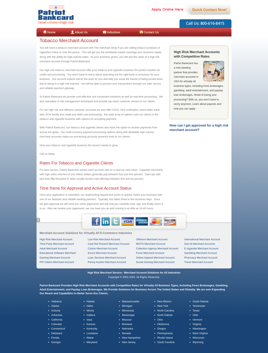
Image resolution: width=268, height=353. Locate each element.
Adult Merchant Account (53, 248)
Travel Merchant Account (198, 262)
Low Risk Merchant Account (104, 239)
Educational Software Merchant (58, 252)
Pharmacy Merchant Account (201, 257)
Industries (113, 32)
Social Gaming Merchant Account (155, 262)
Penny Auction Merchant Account (107, 262)
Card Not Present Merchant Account (109, 243)
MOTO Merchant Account (150, 243)
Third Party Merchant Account (57, 243)
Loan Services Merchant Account (107, 257)
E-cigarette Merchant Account (201, 248)
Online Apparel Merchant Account (155, 257)
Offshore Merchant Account (152, 239)
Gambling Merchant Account (200, 252)
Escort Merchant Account (102, 252)
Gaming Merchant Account (55, 257)
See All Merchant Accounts (199, 243)
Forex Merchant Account (150, 252)
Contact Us (151, 32)
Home (51, 32)
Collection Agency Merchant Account (157, 248)
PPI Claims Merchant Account (57, 262)
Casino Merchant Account (103, 248)
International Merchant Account (202, 239)
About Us (81, 32)
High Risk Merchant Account (56, 239)
